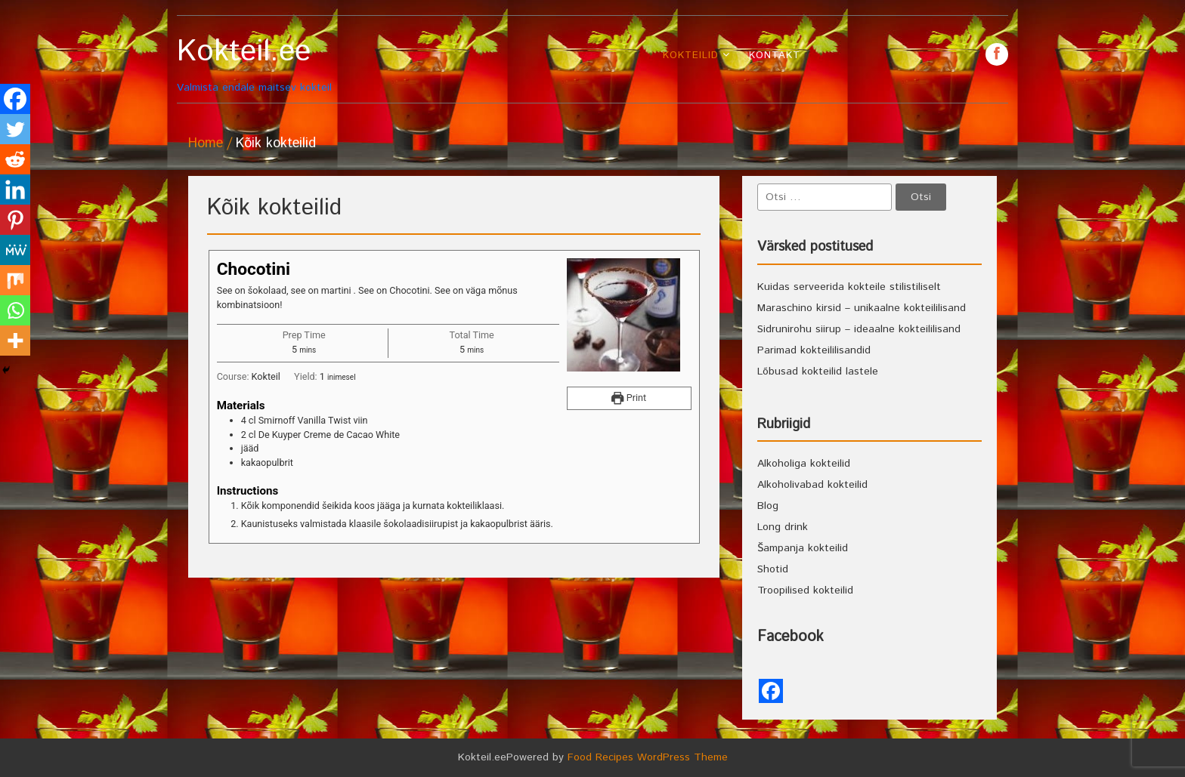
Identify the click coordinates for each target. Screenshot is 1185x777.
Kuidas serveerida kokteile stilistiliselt (849, 286)
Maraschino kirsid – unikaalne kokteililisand (861, 308)
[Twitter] (15, 129)
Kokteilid (691, 55)
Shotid (772, 569)
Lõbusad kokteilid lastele (817, 371)
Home (205, 143)
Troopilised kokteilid (805, 590)
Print (628, 397)
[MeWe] (15, 250)
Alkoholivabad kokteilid (812, 484)
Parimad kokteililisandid (814, 350)
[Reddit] (15, 159)
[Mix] (15, 280)
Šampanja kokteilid (802, 548)
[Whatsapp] (15, 310)
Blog (767, 505)
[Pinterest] (15, 220)
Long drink (782, 527)
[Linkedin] (15, 189)
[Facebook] (15, 99)
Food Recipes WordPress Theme (648, 757)
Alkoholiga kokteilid (803, 463)
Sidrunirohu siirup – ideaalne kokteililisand (859, 329)
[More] (15, 340)
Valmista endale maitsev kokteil (281, 64)
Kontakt (774, 55)
